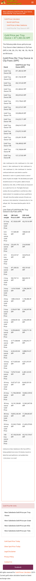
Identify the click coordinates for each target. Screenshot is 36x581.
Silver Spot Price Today (12, 546)
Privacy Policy (9, 557)
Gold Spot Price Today (12, 541)
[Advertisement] (18, 482)
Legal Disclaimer (10, 551)
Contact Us (8, 562)
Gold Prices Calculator (23, 572)
